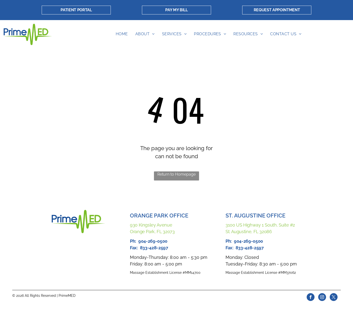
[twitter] (334, 297)
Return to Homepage (176, 174)
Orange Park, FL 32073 (152, 231)
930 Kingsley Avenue (151, 225)
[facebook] (311, 297)
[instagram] (322, 297)
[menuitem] (122, 34)
